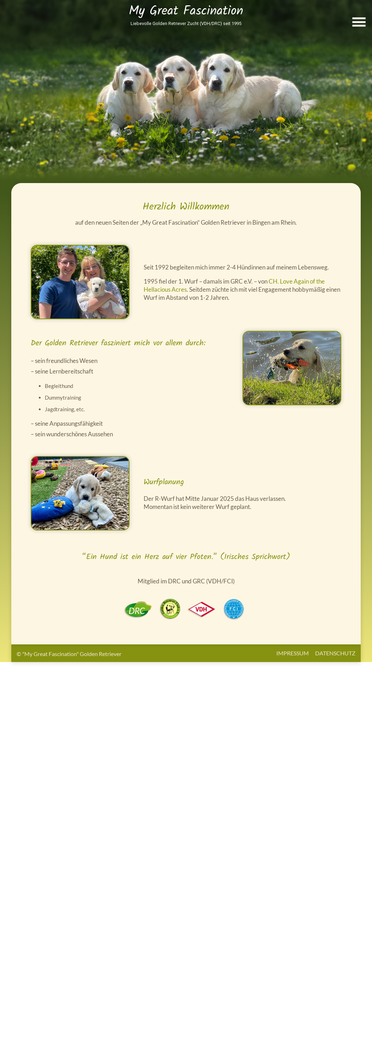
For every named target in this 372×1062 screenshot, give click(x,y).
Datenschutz (335, 653)
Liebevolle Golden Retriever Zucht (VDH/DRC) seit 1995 (186, 23)
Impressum (292, 653)
